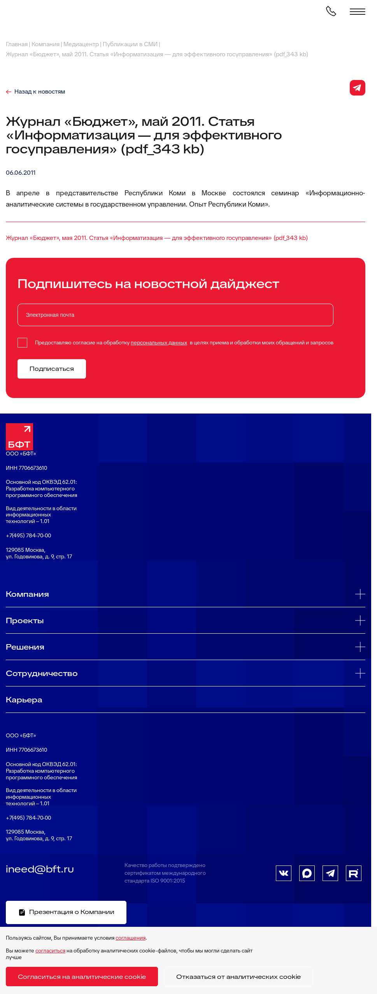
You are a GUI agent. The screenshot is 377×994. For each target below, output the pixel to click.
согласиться (50, 950)
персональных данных (159, 342)
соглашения (131, 937)
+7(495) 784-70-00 (28, 535)
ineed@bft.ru (40, 869)
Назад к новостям (39, 92)
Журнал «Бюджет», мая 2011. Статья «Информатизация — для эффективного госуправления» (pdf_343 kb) (157, 238)
